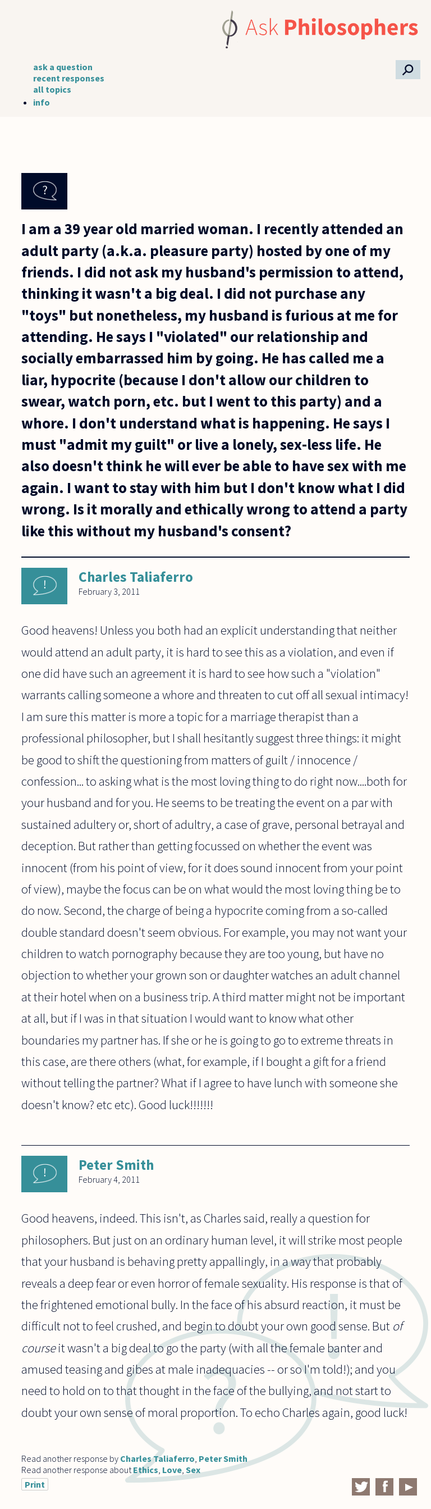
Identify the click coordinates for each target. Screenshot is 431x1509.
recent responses (68, 78)
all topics (52, 89)
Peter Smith (116, 1165)
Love (172, 1469)
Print (35, 1484)
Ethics (145, 1469)
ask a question (63, 66)
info (41, 102)
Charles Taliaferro (136, 577)
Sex (193, 1469)
